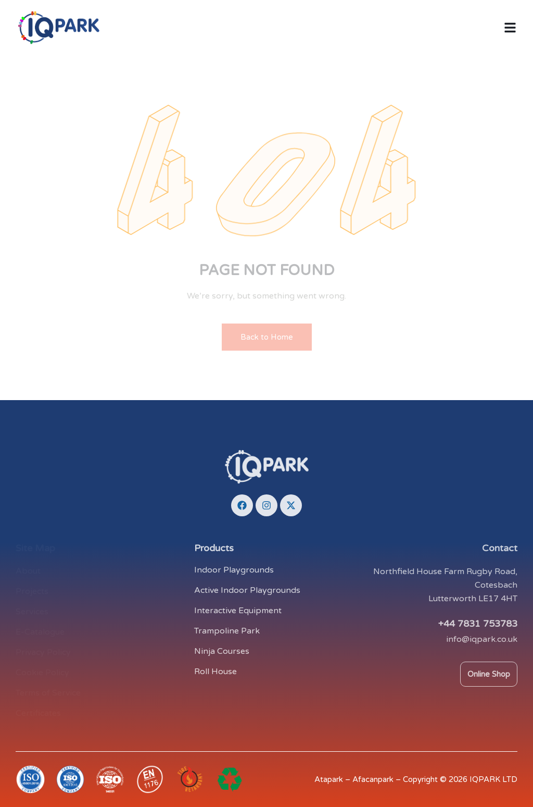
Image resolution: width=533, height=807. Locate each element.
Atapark (328, 779)
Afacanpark (373, 779)
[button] (510, 27)
